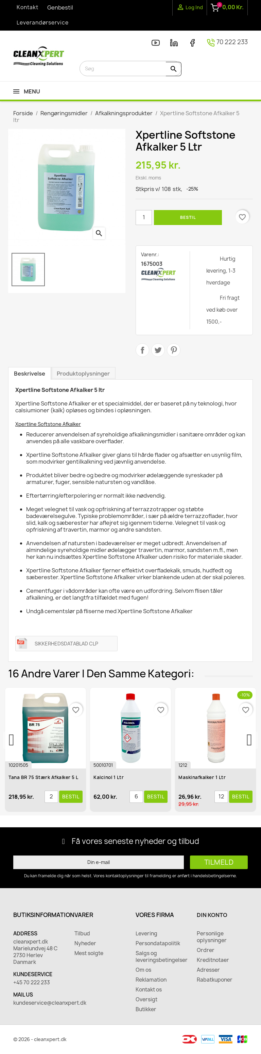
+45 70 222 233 (31, 982)
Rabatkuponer (214, 980)
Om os (143, 970)
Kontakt (27, 7)
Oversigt (146, 999)
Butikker (146, 1009)
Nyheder (85, 943)
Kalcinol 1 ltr (109, 777)
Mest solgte (88, 953)
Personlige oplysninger (212, 937)
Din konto (212, 915)
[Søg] (130, 68)
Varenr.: (150, 254)
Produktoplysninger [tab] (83, 373)
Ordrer (205, 950)
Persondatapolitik (158, 943)
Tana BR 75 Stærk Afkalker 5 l (44, 777)
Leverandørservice (43, 22)
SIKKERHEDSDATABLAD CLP (66, 643)
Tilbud (82, 933)
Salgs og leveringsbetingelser (161, 957)
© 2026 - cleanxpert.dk (40, 1039)
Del (142, 350)
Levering (146, 933)
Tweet (158, 350)
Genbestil (60, 7)
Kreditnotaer (213, 960)
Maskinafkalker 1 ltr (202, 777)
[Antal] (144, 217)
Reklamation (151, 980)
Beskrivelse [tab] (29, 373)
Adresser (208, 970)
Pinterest (173, 350)
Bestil (188, 217)
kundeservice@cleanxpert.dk (38, 1003)
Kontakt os (149, 989)
